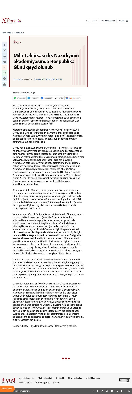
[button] (4, 44)
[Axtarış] (87, 20)
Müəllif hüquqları (93, 378)
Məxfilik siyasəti (42, 382)
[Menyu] (123, 20)
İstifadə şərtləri (25, 382)
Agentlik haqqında (26, 378)
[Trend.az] (11, 20)
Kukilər (56, 382)
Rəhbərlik (60, 378)
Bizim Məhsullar (75, 378)
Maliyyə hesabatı (45, 378)
